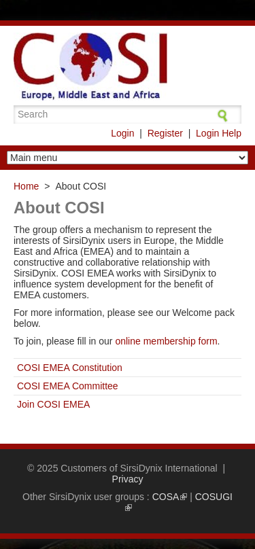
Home (26, 186)
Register (165, 133)
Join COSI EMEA (53, 404)
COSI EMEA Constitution (69, 367)
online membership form (166, 341)
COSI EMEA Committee (67, 385)
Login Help (218, 133)
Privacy (127, 479)
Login (122, 133)
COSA (169, 496)
